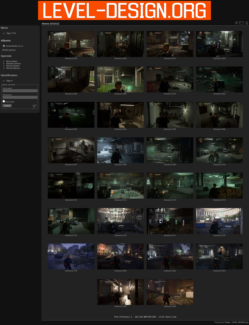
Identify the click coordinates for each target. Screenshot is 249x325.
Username (7, 88)
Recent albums (13, 68)
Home (45, 23)
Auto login (8, 102)
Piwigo (227, 322)
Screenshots (11, 46)
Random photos (13, 63)
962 (141, 317)
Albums (6, 40)
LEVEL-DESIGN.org (240, 322)
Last (174, 317)
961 (137, 317)
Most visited (11, 61)
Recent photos (13, 66)
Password (7, 95)
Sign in (9, 80)
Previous (124, 317)
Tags (8, 33)
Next (168, 317)
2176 (161, 317)
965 (154, 317)
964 (150, 317)
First (116, 317)
